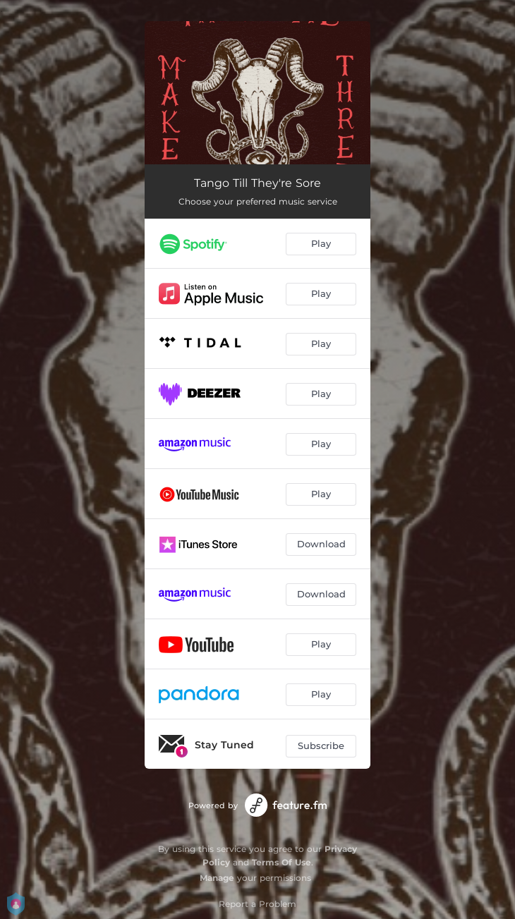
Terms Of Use (281, 862)
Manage (217, 877)
